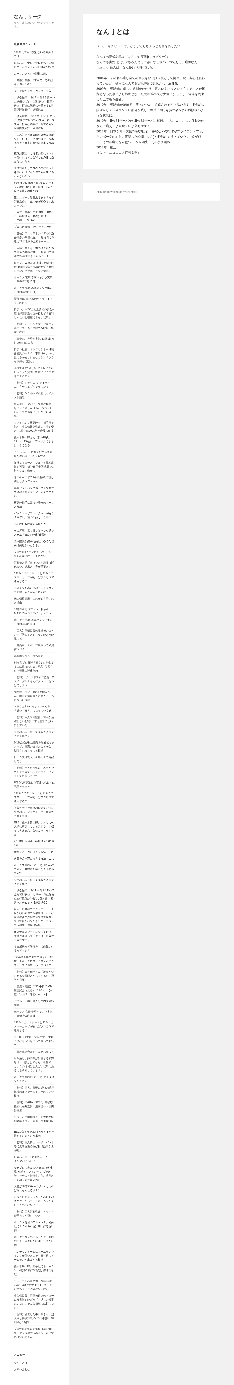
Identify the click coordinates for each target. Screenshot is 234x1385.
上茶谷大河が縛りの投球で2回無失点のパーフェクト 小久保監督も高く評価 (34, 812)
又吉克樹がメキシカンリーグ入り (34, 91)
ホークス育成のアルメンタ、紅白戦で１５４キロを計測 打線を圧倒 (34, 1226)
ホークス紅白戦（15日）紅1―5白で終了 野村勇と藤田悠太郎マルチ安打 (34, 869)
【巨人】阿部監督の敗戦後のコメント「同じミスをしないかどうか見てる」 (34, 634)
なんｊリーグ (28, 16)
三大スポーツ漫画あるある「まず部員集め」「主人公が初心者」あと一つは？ (34, 201)
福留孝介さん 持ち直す (28, 656)
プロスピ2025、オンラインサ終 (33, 227)
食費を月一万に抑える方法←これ (34, 852)
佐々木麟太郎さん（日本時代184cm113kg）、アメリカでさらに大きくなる (34, 441)
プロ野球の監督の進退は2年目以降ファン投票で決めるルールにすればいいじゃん (34, 1333)
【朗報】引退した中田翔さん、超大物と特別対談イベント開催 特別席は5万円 (34, 1318)
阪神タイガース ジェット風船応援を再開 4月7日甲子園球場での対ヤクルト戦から (34, 466)
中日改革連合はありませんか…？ (34, 1051)
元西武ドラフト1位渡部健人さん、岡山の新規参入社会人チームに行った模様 (34, 696)
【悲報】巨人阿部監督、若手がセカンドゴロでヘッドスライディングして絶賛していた (34, 772)
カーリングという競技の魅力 (31, 73)
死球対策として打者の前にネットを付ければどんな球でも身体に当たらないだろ (34, 157)
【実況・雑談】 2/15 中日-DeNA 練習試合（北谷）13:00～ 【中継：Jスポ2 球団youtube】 (34, 990)
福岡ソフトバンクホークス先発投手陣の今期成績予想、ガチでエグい (34, 492)
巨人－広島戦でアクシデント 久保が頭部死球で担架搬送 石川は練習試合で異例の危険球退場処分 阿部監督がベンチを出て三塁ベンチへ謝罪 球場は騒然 (35, 917)
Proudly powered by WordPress (116, 192)
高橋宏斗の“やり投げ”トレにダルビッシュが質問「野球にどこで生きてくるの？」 (34, 372)
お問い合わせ (22, 1369)
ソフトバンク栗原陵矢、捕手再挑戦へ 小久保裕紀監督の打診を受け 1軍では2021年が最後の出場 (34, 426)
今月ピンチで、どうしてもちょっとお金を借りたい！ (146, 46)
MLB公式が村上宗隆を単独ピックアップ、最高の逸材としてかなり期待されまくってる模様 (34, 746)
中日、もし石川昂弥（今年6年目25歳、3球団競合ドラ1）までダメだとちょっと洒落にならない (34, 1285)
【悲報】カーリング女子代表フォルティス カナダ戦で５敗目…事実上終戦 (34, 328)
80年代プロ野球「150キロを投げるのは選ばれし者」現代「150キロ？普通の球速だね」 (33, 187)
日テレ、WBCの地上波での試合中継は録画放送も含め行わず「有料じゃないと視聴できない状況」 (34, 267)
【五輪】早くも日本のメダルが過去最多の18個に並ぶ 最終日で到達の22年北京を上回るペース (34, 237)
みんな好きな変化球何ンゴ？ (31, 524)
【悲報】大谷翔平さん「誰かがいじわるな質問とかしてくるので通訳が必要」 (34, 976)
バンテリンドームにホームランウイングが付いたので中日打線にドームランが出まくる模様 (34, 1255)
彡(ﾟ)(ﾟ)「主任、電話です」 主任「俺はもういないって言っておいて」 (34, 1041)
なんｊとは (20, 1363)
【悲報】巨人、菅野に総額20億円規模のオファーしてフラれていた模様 (34, 1091)
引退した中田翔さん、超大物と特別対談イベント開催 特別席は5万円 (34, 1121)
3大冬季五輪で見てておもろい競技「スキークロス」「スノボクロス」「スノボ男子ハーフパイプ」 (34, 961)
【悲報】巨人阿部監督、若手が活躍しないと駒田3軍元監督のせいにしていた (34, 721)
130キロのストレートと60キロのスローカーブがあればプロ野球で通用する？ (34, 577)
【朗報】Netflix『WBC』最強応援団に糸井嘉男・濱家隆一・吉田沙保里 (34, 1106)
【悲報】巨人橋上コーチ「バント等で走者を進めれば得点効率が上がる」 (34, 1146)
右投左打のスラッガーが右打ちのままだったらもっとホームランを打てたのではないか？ (34, 1201)
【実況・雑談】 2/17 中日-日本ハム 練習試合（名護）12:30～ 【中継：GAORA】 (33, 216)
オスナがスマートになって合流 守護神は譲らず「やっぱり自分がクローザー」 (34, 936)
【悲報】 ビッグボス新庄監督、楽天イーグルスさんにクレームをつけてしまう (34, 681)
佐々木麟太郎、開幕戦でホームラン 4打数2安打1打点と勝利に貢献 (34, 1270)
